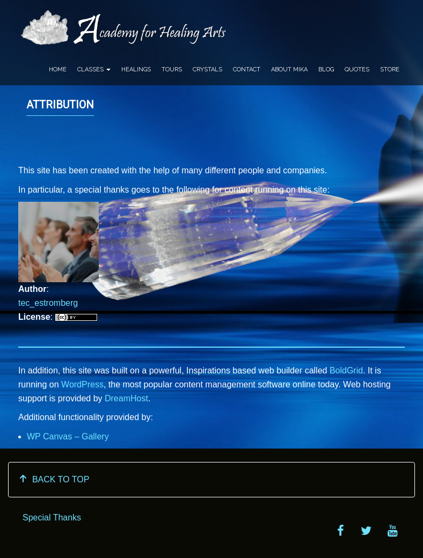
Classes (94, 69)
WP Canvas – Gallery (68, 436)
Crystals (207, 69)
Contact (246, 69)
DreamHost (126, 398)
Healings (136, 69)
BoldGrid (346, 370)
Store (389, 69)
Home (58, 69)
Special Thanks (52, 517)
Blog (326, 69)
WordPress (82, 384)
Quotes (357, 69)
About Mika (289, 69)
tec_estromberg (48, 302)
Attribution (60, 104)
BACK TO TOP (54, 479)
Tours (172, 69)
